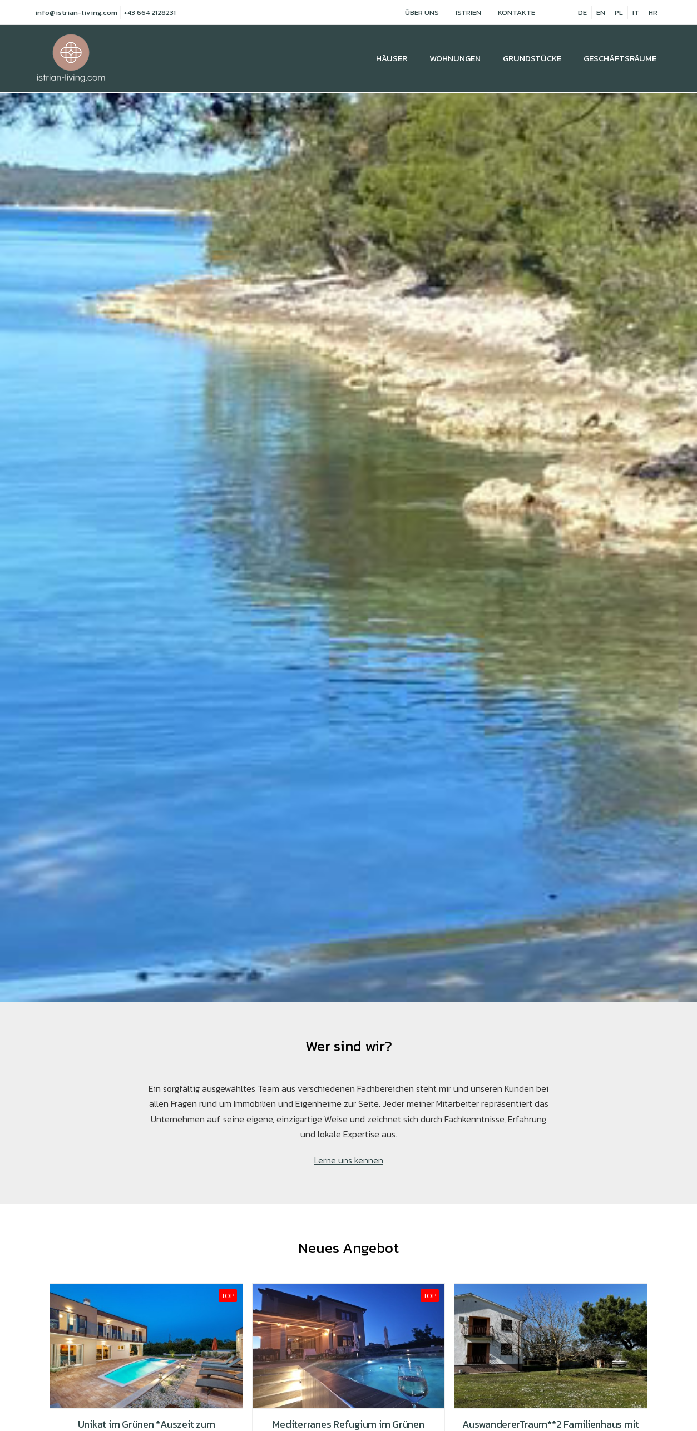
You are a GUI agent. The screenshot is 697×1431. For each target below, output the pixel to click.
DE (582, 12)
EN (600, 12)
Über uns (422, 12)
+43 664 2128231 (149, 12)
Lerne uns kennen (348, 1160)
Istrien (468, 12)
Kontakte (516, 12)
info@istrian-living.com (76, 12)
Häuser (391, 58)
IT (635, 12)
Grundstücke (532, 58)
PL (619, 12)
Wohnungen (455, 58)
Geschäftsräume (620, 58)
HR (653, 12)
